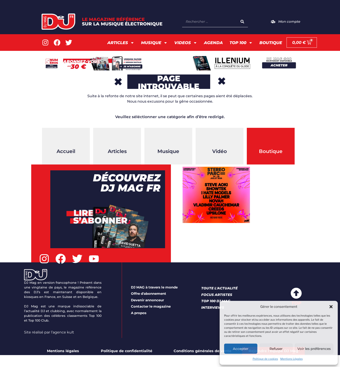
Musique (154, 42)
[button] (331, 306)
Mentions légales (63, 351)
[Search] (242, 21)
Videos (185, 42)
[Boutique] (270, 139)
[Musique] (168, 139)
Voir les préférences (314, 349)
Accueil (66, 151)
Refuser (276, 349)
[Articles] (117, 139)
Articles (120, 42)
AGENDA (213, 42)
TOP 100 (241, 42)
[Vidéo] (219, 139)
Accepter (240, 349)
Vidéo (219, 151)
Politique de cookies (265, 358)
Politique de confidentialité (126, 351)
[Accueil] (66, 139)
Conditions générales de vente (202, 351)
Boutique (270, 42)
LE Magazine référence (122, 22)
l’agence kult (62, 332)
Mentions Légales (291, 358)
